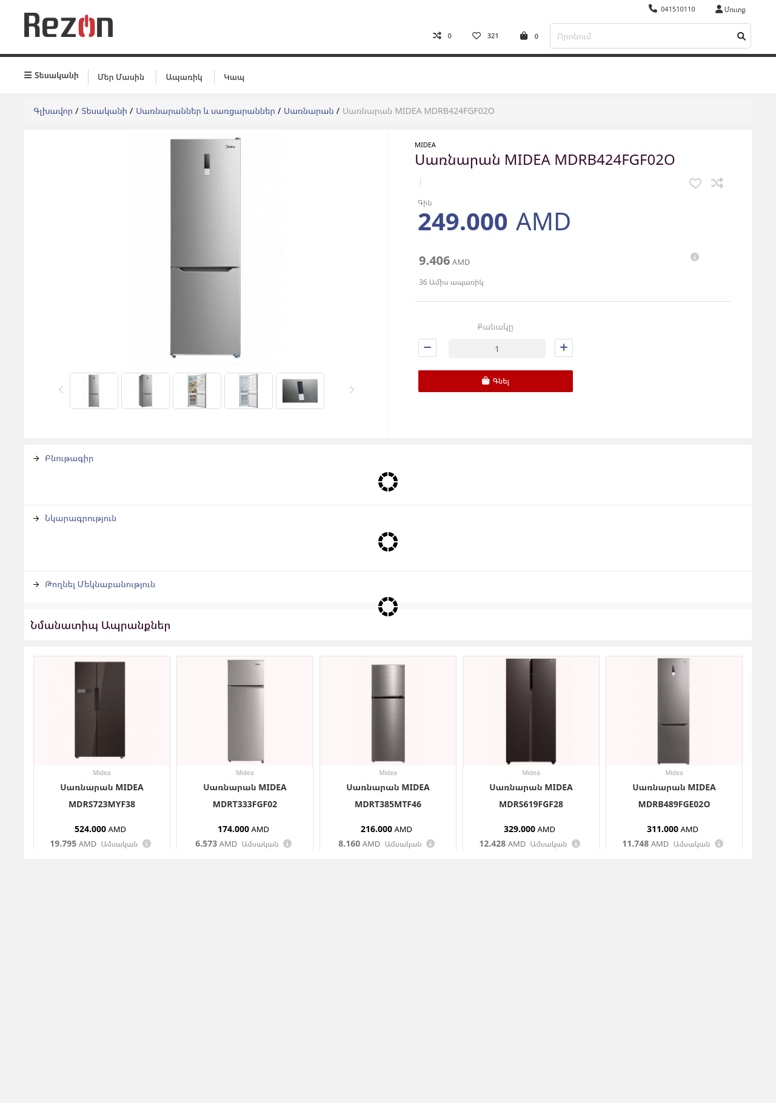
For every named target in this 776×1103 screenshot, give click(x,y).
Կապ (234, 77)
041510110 (672, 8)
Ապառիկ (184, 77)
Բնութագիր (63, 458)
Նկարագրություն (74, 518)
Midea (425, 144)
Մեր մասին (121, 77)
